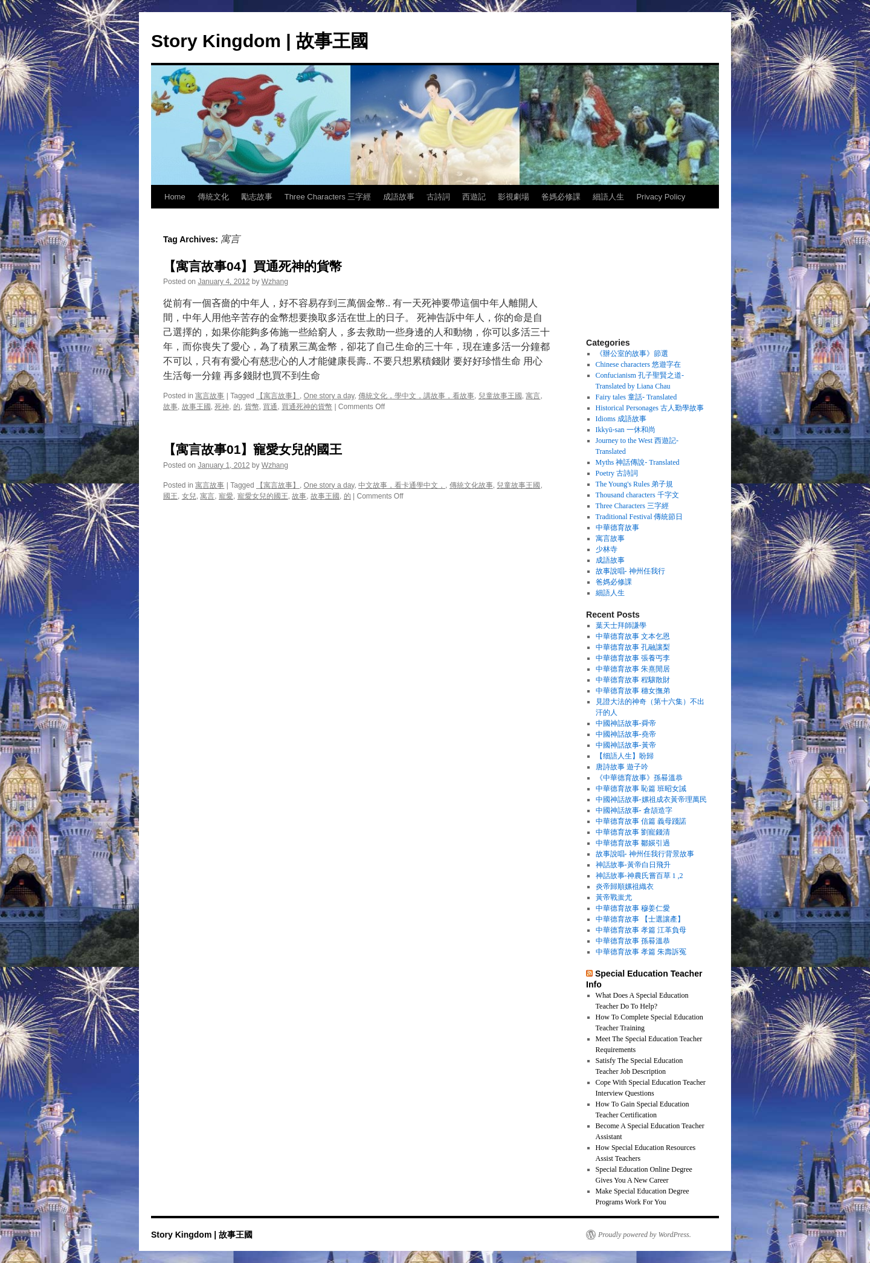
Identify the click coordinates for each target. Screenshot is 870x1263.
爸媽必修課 (561, 196)
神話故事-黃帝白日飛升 (633, 865)
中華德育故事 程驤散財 (633, 680)
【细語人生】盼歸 (625, 756)
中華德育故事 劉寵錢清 (633, 832)
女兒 (189, 496)
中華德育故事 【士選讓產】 (640, 919)
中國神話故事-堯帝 (626, 734)
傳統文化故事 (471, 485)
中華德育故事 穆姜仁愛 (633, 908)
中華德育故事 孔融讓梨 (633, 647)
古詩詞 (438, 196)
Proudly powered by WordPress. (644, 1234)
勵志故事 (256, 196)
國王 (170, 496)
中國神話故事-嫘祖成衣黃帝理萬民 (651, 799)
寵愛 (226, 496)
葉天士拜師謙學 (621, 625)
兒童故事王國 (500, 396)
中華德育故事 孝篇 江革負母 (641, 930)
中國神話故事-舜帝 (626, 723)
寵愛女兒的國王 (262, 496)
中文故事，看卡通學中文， (401, 485)
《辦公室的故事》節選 (632, 353)
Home (174, 196)
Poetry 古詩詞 (617, 473)
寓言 (533, 396)
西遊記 (474, 196)
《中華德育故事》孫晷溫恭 (639, 778)
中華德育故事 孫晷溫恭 (633, 941)
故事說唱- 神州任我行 (630, 571)
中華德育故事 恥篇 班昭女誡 (641, 788)
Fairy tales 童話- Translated (636, 397)
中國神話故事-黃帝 (626, 745)
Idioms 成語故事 (621, 419)
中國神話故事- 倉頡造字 (634, 810)
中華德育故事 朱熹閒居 (633, 669)
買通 (270, 406)
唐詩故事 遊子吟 (622, 767)
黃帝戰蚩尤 (614, 897)
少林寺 (606, 549)
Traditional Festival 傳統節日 (639, 516)
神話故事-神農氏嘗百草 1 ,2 (639, 875)
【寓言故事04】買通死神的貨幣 (252, 266)
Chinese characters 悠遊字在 (638, 364)
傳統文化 (213, 196)
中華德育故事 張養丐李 (633, 658)
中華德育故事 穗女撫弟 (633, 690)
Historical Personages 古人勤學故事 (650, 408)
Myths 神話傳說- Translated (638, 462)
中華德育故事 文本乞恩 (633, 636)
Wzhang (275, 281)
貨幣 (252, 406)
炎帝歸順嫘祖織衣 (625, 886)
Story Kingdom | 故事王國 (260, 41)
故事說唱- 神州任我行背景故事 (645, 854)
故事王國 (196, 406)
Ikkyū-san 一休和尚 (626, 429)
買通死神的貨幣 (307, 406)
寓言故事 (209, 396)
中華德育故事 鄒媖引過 (633, 843)
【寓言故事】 (278, 396)
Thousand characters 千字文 (637, 495)
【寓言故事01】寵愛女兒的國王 (252, 449)
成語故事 (398, 196)
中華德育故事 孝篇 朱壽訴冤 (641, 952)
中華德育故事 (617, 527)
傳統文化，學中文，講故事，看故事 (416, 396)
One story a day (329, 396)
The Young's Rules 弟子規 (635, 484)
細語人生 (608, 196)
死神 (221, 406)
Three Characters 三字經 (328, 196)
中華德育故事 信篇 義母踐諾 (641, 821)
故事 (170, 406)
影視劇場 (513, 196)
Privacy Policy (660, 196)
